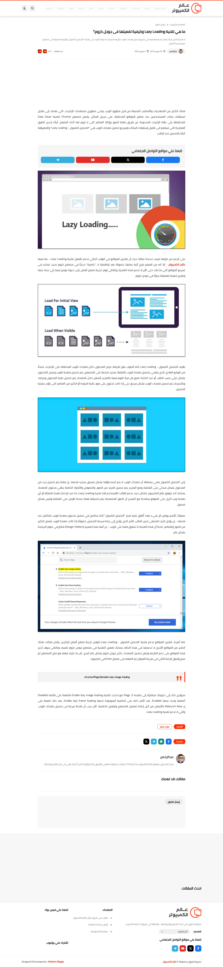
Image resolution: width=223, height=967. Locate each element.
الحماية (108, 8)
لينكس (98, 8)
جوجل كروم (160, 24)
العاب (87, 8)
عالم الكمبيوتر (176, 264)
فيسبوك (119, 8)
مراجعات (57, 8)
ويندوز (143, 8)
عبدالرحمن (173, 51)
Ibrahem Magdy (56, 961)
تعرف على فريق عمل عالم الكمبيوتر (93, 917)
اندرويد (78, 8)
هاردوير (46, 8)
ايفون (68, 8)
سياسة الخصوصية (102, 931)
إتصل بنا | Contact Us (100, 924)
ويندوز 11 (132, 8)
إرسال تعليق (174, 802)
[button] (169, 741)
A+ (45, 51)
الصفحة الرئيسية (177, 24)
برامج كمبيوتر (157, 8)
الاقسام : (197, 931)
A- (40, 51)
